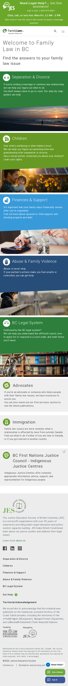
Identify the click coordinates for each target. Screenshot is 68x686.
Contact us (8, 665)
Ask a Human (55, 672)
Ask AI (52, 680)
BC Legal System (13, 586)
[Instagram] (20, 549)
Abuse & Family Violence (17, 579)
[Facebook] (5, 549)
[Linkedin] (12, 549)
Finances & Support (14, 572)
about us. (21, 540)
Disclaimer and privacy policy (33, 665)
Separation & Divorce (15, 559)
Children (8, 565)
